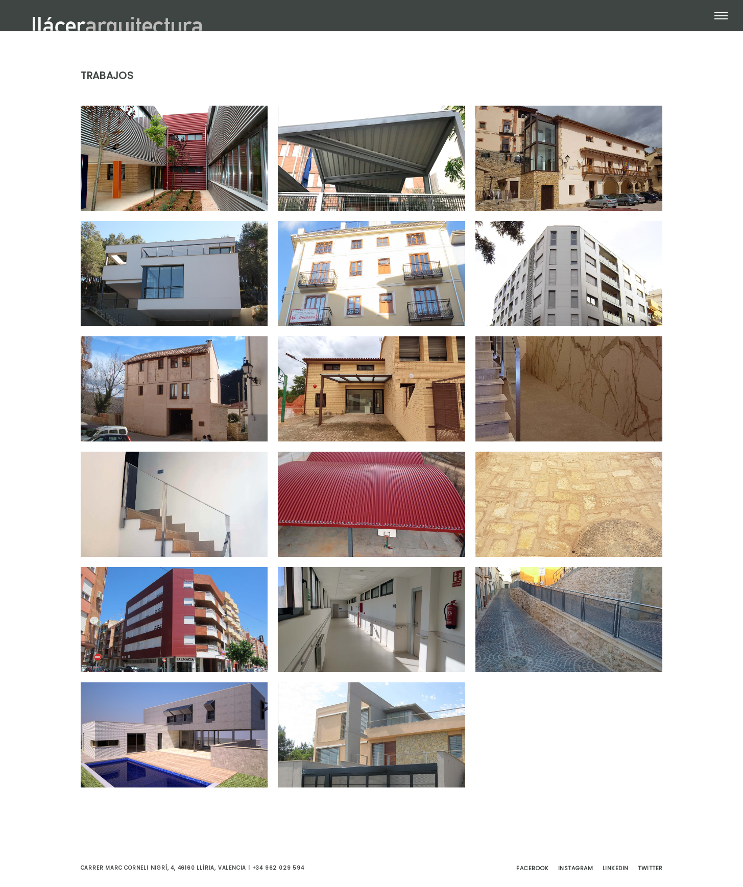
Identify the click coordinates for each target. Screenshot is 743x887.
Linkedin (616, 868)
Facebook (532, 868)
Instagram (575, 868)
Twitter (650, 868)
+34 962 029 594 (278, 868)
